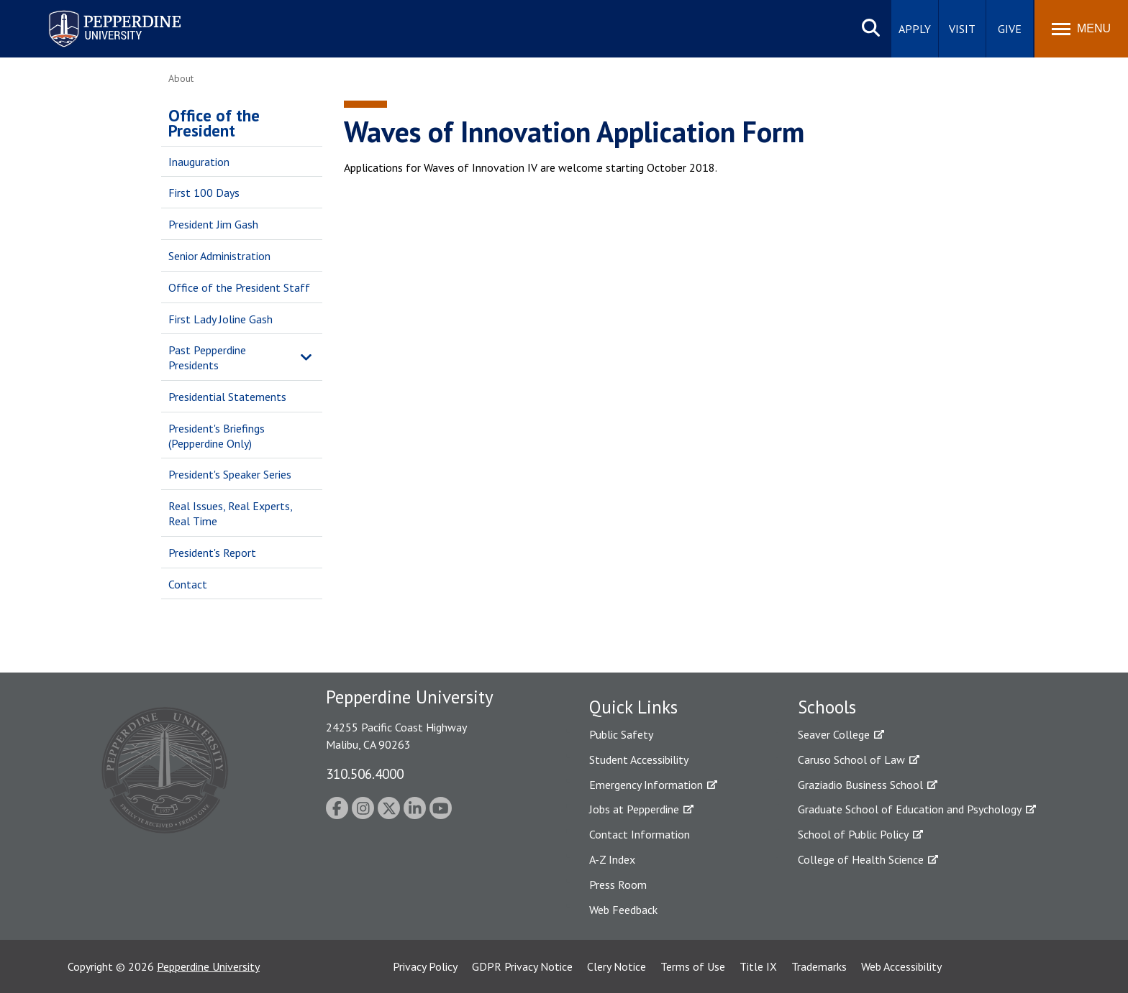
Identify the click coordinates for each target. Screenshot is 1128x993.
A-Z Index (612, 859)
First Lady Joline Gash (220, 319)
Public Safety (621, 734)
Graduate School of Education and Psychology (910, 809)
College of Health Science (861, 859)
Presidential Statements (227, 396)
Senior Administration (219, 256)
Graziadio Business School (860, 784)
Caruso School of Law (851, 759)
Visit (962, 29)
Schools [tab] (827, 707)
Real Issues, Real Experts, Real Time (230, 513)
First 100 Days (204, 192)
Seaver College (834, 734)
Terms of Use (692, 966)
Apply (915, 29)
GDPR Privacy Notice (522, 966)
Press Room (618, 884)
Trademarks (819, 966)
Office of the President (214, 123)
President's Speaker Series (229, 474)
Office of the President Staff (239, 287)
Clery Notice (616, 966)
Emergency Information (646, 784)
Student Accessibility (638, 759)
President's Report (212, 552)
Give (1010, 29)
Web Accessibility (901, 966)
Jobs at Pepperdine (634, 809)
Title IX (758, 966)
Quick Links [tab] (633, 707)
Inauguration (198, 161)
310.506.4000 (365, 773)
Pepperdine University (208, 966)
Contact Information (639, 834)
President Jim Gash (213, 224)
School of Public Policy (853, 834)
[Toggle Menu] (1081, 28)
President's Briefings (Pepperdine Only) (216, 436)
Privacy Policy (425, 966)
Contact (187, 584)
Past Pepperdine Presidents (207, 357)
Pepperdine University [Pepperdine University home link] (97, 13)
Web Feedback (623, 909)
